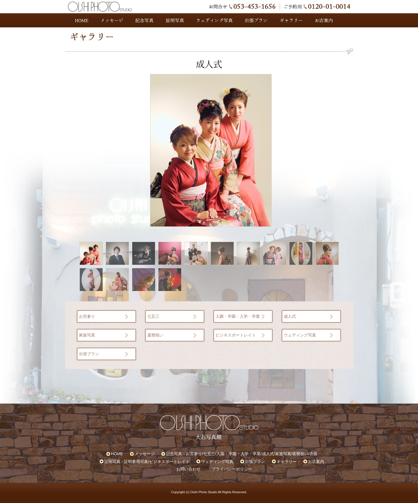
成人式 (290, 316)
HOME (80, 20)
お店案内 (331, 20)
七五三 (153, 316)
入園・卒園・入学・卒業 (237, 316)
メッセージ (112, 20)
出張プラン (256, 20)
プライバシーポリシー (232, 469)
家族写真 (87, 335)
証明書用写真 (136, 461)
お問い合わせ (188, 469)
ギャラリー (291, 20)
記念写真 (144, 20)
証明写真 (174, 20)
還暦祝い (155, 335)
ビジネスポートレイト (235, 335)
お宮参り (87, 316)
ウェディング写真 (214, 20)
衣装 (313, 453)
